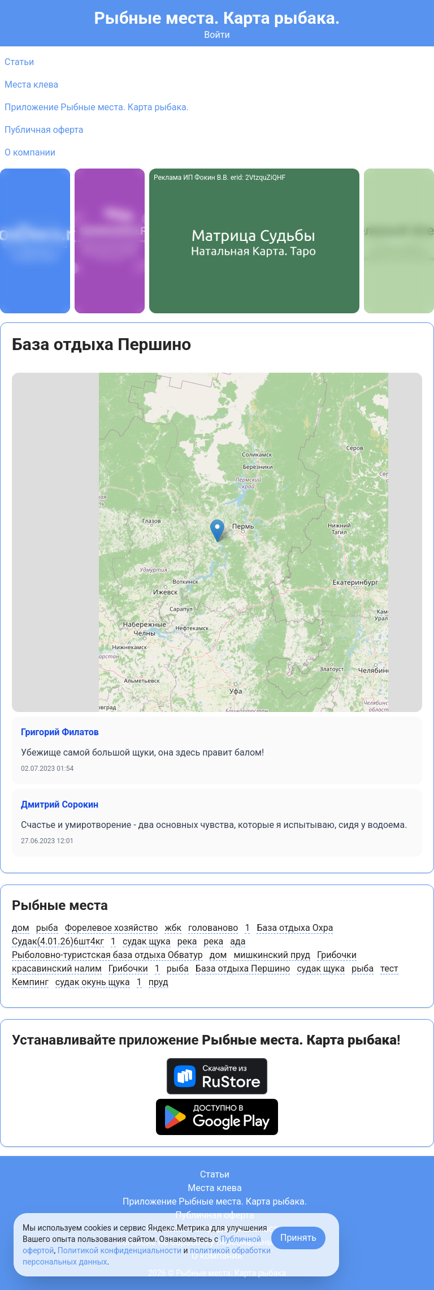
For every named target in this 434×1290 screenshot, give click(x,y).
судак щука (147, 941)
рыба (47, 927)
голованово (213, 927)
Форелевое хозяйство (111, 927)
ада (237, 941)
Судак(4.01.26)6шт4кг (58, 941)
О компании (30, 152)
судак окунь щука (92, 982)
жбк (172, 927)
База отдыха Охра (295, 927)
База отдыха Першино (243, 968)
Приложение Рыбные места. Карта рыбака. (97, 107)
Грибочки (337, 955)
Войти (216, 34)
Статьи (19, 62)
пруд (158, 982)
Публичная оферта (44, 129)
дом (20, 927)
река (187, 941)
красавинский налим (57, 968)
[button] (217, 530)
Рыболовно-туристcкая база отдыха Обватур (107, 955)
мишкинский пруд (271, 955)
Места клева (31, 84)
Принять (298, 1237)
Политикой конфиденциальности (119, 1250)
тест (389, 968)
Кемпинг (30, 982)
